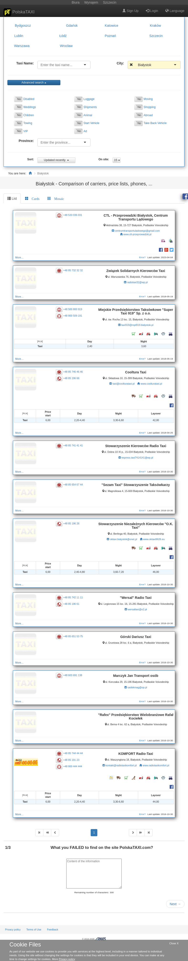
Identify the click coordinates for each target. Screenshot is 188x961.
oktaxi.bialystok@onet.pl (123, 539)
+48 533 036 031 (73, 215)
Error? (141, 257)
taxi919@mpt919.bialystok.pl (137, 325)
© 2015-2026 (94, 939)
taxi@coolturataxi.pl (123, 383)
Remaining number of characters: (91, 892)
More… (20, 257)
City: (120, 63)
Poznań (110, 36)
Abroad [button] (148, 115)
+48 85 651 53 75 (73, 636)
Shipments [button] (90, 107)
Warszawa (22, 46)
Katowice (111, 25)
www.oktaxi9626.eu (153, 539)
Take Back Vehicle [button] (155, 123)
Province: (26, 141)
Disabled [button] (28, 99)
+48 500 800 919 (73, 309)
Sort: (30, 159)
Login (152, 11)
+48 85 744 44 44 (73, 753)
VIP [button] (25, 131)
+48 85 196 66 (72, 378)
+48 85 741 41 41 (73, 445)
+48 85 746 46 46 (73, 371)
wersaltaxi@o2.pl (136, 612)
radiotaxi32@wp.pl (137, 282)
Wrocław (66, 46)
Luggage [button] (89, 99)
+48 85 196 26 (72, 523)
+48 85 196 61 (72, 603)
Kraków (155, 25)
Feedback (52, 929)
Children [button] (28, 115)
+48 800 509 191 (73, 315)
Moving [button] (148, 99)
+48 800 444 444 (73, 766)
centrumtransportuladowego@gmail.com (137, 230)
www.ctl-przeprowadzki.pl (137, 234)
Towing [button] (27, 123)
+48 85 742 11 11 (73, 597)
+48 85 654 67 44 (73, 484)
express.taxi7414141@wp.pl (137, 457)
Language (174, 11)
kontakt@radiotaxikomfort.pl (120, 765)
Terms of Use (33, 929)
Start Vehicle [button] (91, 123)
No (19, 99)
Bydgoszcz (23, 25)
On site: (104, 159)
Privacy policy (13, 929)
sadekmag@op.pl (137, 687)
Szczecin (156, 36)
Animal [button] (88, 115)
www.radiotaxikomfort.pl (155, 765)
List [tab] (12, 198)
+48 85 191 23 (72, 759)
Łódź (63, 36)
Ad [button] (85, 131)
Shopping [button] (150, 107)
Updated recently (56, 160)
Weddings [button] (29, 107)
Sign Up (130, 11)
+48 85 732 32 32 (73, 270)
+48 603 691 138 (73, 675)
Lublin (18, 36)
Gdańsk (72, 25)
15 (117, 160)
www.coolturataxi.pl (151, 383)
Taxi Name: (25, 63)
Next (175, 904)
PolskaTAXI (19, 12)
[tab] (32, 198)
